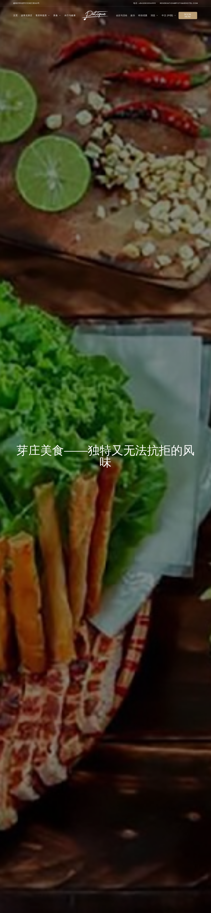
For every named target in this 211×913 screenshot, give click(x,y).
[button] (188, 15)
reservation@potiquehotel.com (179, 3)
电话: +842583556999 (144, 3)
